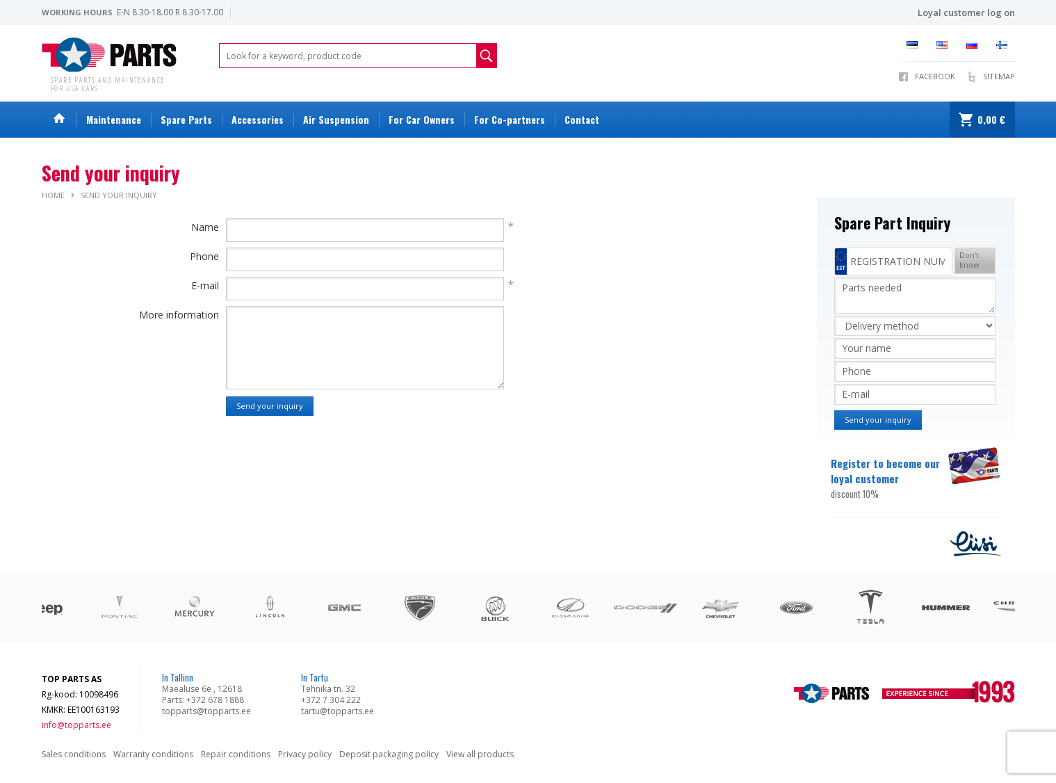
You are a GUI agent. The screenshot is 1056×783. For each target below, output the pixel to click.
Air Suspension (336, 119)
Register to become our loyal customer (888, 478)
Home (53, 195)
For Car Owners (422, 119)
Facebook (935, 76)
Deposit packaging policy (389, 754)
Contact (581, 119)
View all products (480, 754)
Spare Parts (186, 119)
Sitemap (999, 76)
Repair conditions (235, 754)
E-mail (205, 285)
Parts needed (915, 295)
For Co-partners (509, 119)
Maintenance (113, 119)
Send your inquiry (119, 195)
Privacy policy (305, 754)
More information (179, 314)
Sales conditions (74, 754)
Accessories (257, 119)
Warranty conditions (153, 754)
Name (205, 227)
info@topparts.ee (76, 725)
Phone (204, 256)
